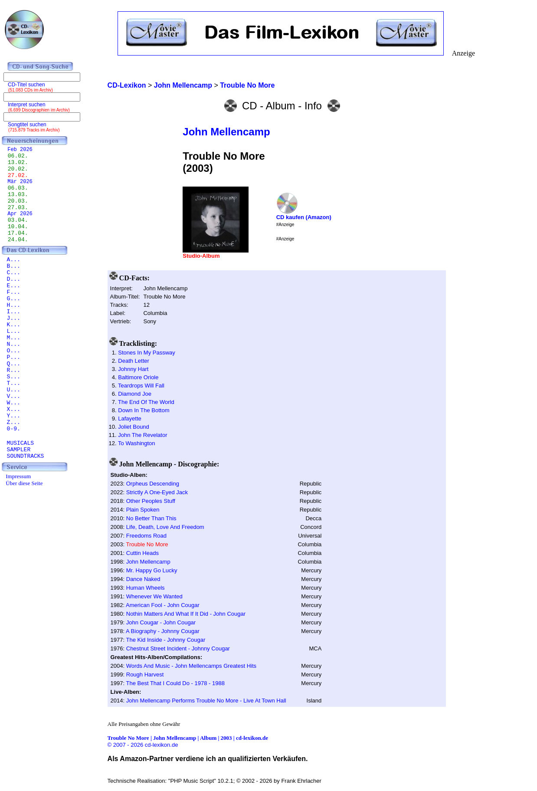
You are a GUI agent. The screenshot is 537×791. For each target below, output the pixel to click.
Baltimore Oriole (138, 377)
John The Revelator (142, 435)
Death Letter (133, 361)
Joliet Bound (133, 426)
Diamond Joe (134, 394)
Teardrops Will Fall (141, 385)
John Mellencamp (226, 132)
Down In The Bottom (143, 410)
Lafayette (129, 418)
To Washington (136, 443)
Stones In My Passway (146, 352)
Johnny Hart (133, 369)
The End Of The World (146, 402)
